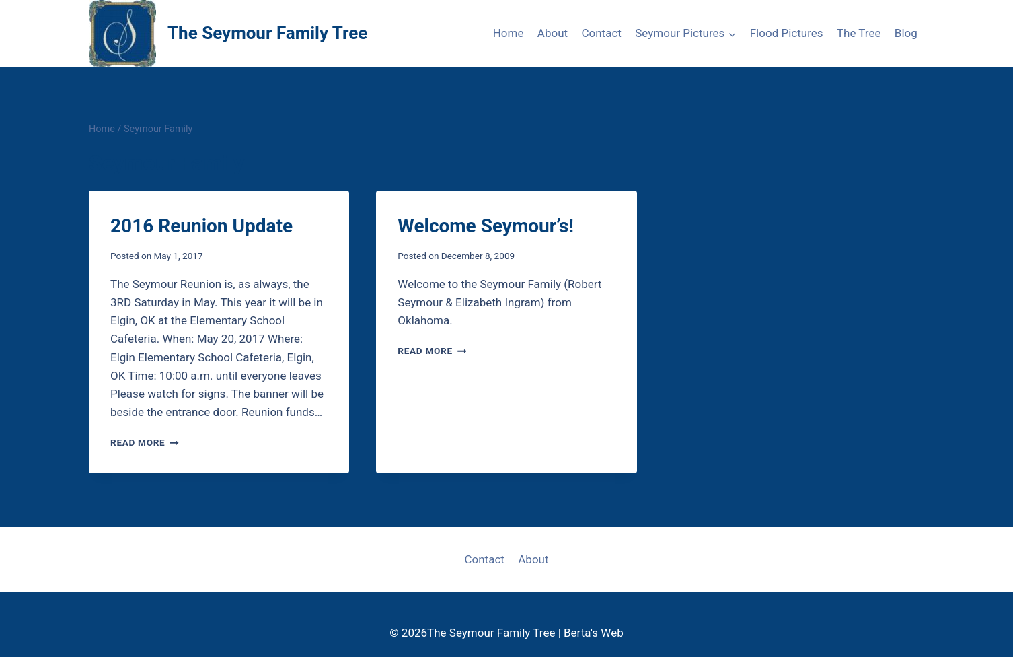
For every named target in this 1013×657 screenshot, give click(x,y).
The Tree (859, 33)
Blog (906, 33)
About (552, 33)
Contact (601, 33)
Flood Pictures (786, 33)
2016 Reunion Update (201, 226)
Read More (144, 442)
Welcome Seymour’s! (486, 226)
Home (508, 33)
